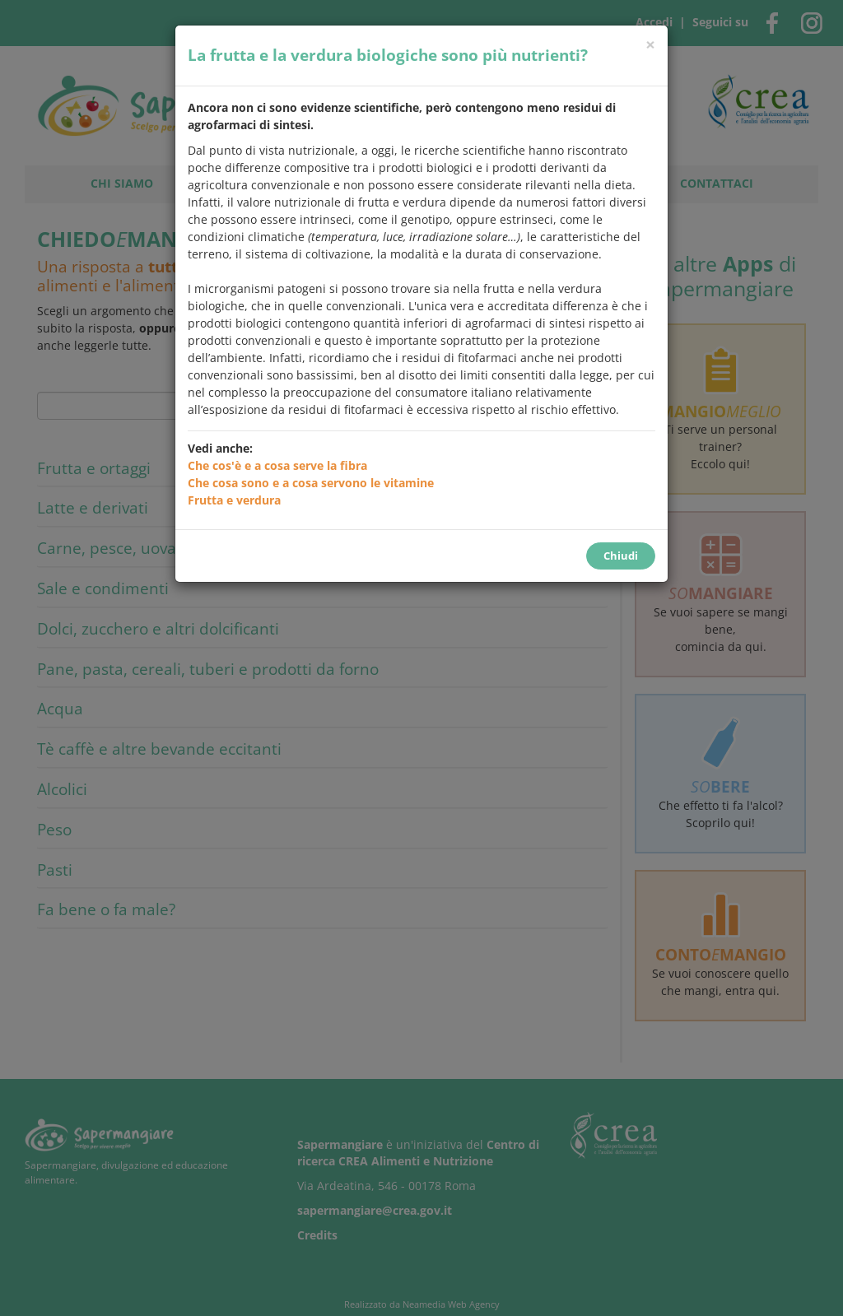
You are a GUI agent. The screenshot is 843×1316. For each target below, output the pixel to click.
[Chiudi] (650, 44)
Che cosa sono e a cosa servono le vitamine (311, 483)
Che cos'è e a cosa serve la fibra (277, 465)
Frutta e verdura (234, 500)
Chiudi (620, 555)
